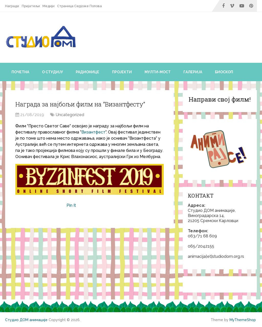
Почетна (20, 72)
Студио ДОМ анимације (26, 320)
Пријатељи (31, 6)
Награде (12, 6)
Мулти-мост (158, 72)
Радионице (87, 72)
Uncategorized (70, 114)
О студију (52, 72)
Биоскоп (224, 72)
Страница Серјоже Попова (79, 6)
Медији (48, 6)
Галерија (192, 72)
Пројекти (122, 72)
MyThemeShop (243, 320)
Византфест (93, 132)
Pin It (71, 205)
